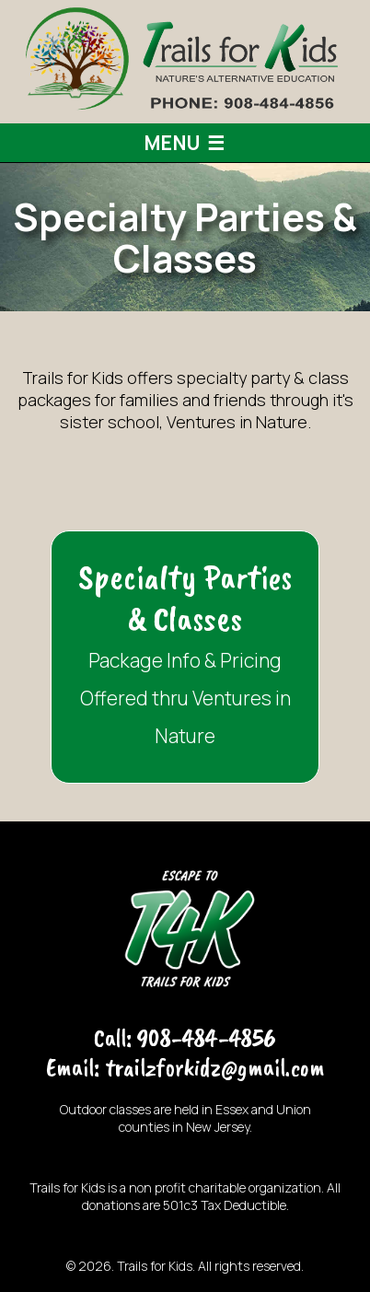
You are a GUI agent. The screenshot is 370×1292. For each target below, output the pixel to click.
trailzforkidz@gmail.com (215, 1067)
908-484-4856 (206, 1037)
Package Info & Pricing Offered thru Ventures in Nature (185, 652)
